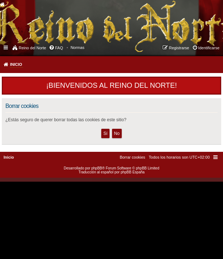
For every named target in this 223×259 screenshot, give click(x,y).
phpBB (96, 168)
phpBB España (133, 172)
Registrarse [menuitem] (179, 48)
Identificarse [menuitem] (208, 48)
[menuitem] (77, 47)
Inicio (16, 64)
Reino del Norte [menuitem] (32, 48)
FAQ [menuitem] (59, 48)
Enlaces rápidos (6, 47)
